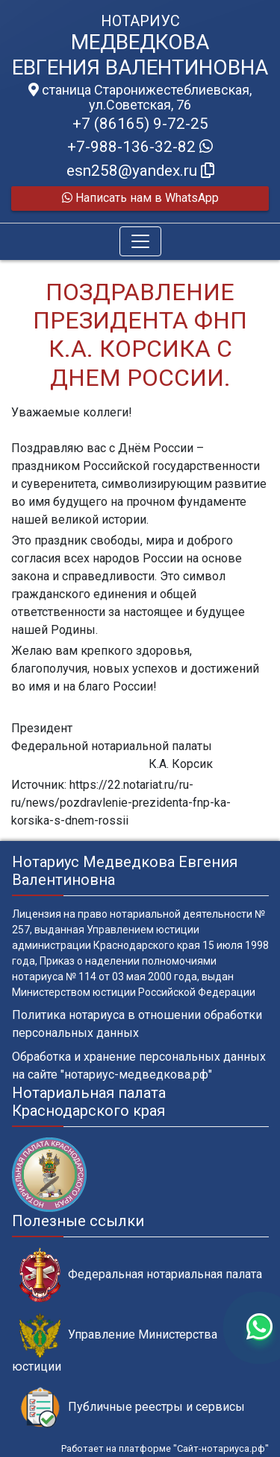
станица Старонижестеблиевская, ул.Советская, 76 (140, 97)
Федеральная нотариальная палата (140, 1275)
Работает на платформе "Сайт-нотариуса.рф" (165, 1448)
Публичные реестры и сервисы (132, 1407)
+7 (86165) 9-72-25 (140, 124)
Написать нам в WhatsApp (140, 198)
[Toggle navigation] (140, 241)
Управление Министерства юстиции (114, 1343)
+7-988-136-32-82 (140, 147)
